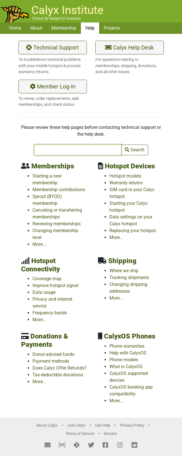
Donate (110, 433)
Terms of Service (80, 433)
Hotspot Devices (130, 166)
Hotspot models (125, 176)
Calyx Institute (67, 10)
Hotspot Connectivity (40, 265)
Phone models (123, 359)
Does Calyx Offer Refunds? (59, 368)
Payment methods (50, 361)
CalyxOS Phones (129, 336)
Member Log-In (52, 86)
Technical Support (52, 47)
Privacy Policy (132, 425)
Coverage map (47, 278)
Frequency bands (49, 312)
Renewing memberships (56, 223)
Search (134, 149)
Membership (63, 28)
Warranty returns (126, 182)
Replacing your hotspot (132, 230)
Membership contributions (58, 189)
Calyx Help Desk (129, 47)
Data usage (44, 292)
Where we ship (123, 270)
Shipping (122, 261)
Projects (112, 28)
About (36, 28)
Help (90, 28)
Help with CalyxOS (127, 353)
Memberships (52, 166)
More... (39, 244)
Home (15, 28)
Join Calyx (76, 425)
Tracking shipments (129, 277)
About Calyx (47, 425)
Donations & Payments (44, 340)
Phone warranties (126, 346)
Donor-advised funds (53, 354)
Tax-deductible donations (57, 374)
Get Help (102, 425)
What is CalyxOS (126, 366)
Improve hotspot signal (55, 285)
